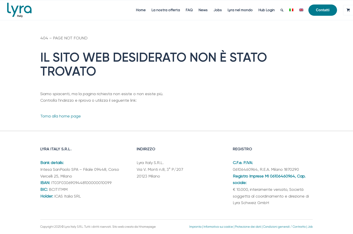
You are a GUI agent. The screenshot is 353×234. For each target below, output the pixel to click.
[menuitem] (141, 10)
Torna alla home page (60, 116)
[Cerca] (282, 10)
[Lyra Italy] (19, 10)
